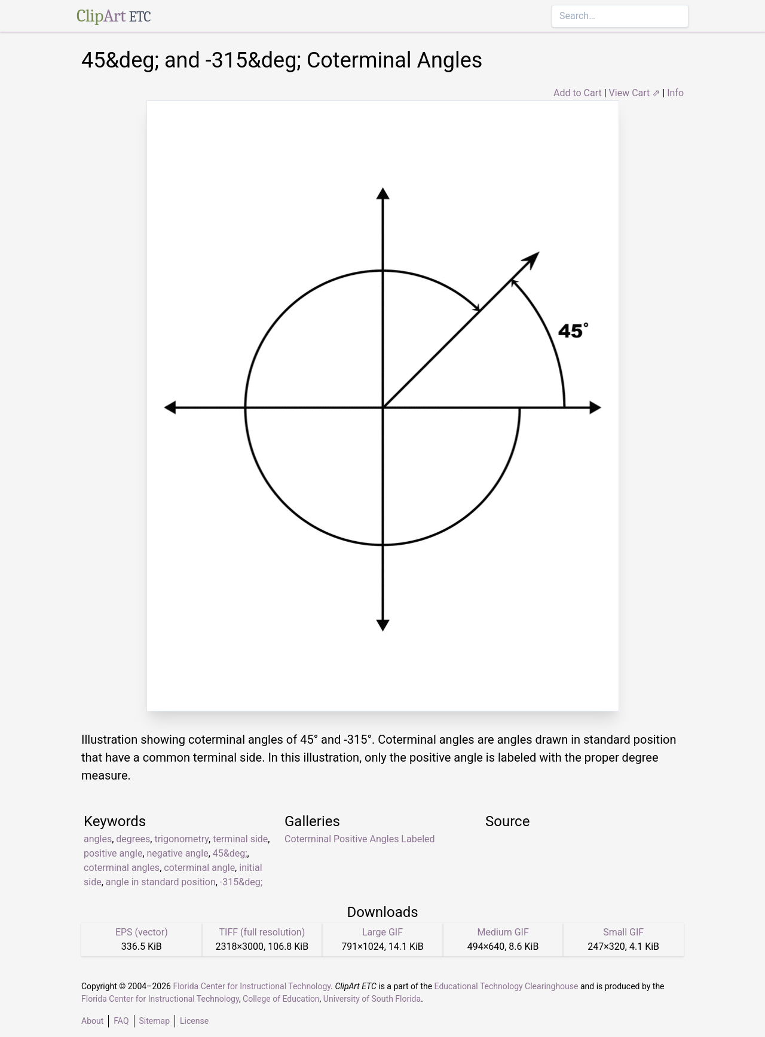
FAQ (121, 1021)
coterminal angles (122, 867)
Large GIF (382, 932)
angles (98, 839)
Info (675, 93)
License (194, 1021)
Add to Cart (577, 93)
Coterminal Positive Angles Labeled (359, 839)
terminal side (240, 839)
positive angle (113, 853)
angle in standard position (161, 882)
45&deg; (230, 853)
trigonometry (181, 839)
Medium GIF (502, 932)
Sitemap (154, 1021)
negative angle (178, 853)
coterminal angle (199, 867)
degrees (133, 839)
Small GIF (623, 932)
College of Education (281, 999)
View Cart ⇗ (634, 93)
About (92, 1021)
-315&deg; (241, 882)
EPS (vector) (141, 932)
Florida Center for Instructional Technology (252, 986)
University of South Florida (372, 999)
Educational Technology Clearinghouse (506, 986)
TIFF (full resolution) (262, 932)
